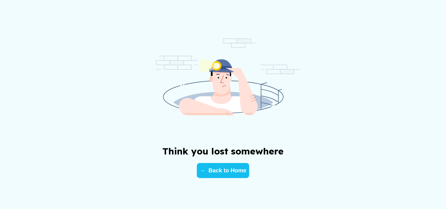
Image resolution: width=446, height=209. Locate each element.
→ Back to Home (223, 170)
